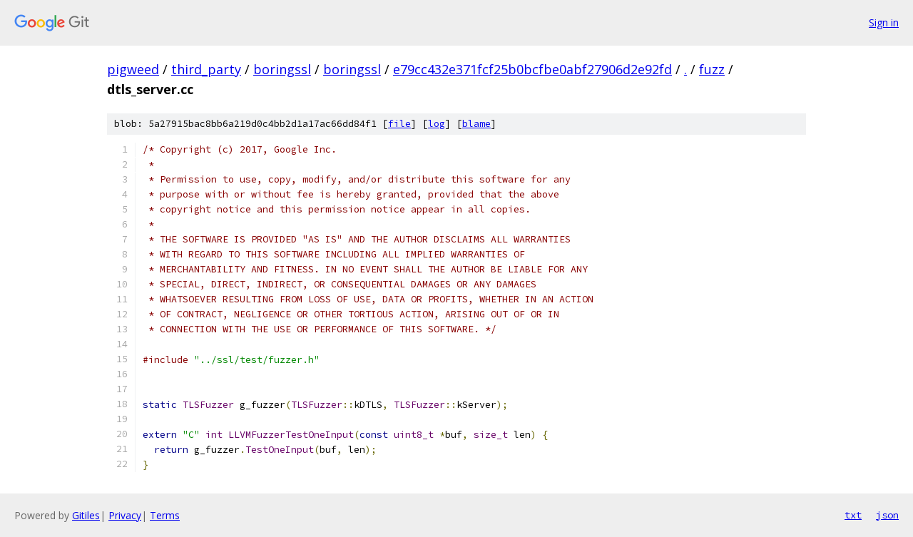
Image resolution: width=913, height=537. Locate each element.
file (399, 124)
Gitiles (86, 515)
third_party (206, 69)
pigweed (133, 69)
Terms (165, 515)
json (887, 514)
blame (476, 124)
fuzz (712, 69)
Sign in (884, 22)
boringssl (282, 69)
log (436, 124)
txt (853, 514)
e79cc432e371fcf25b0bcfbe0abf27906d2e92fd (532, 69)
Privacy (124, 515)
